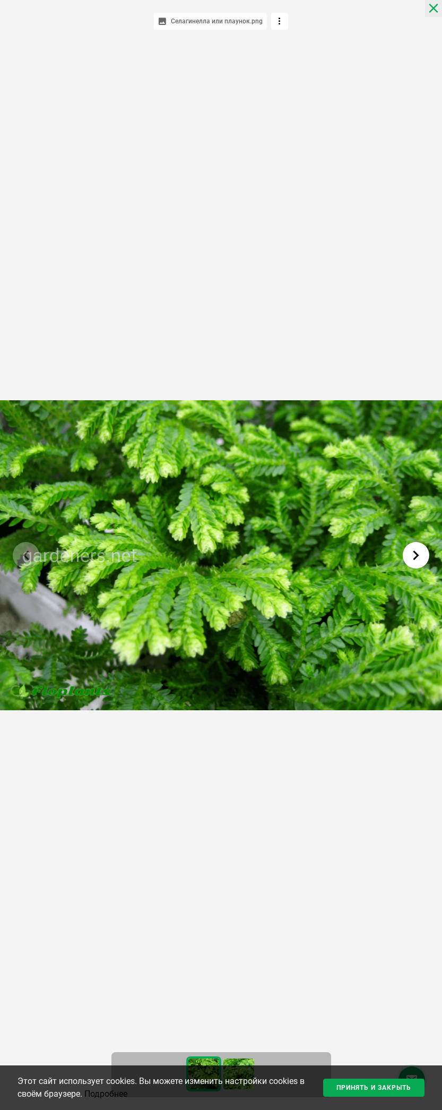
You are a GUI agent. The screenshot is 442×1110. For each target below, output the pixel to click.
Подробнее (105, 1094)
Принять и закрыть (373, 1087)
